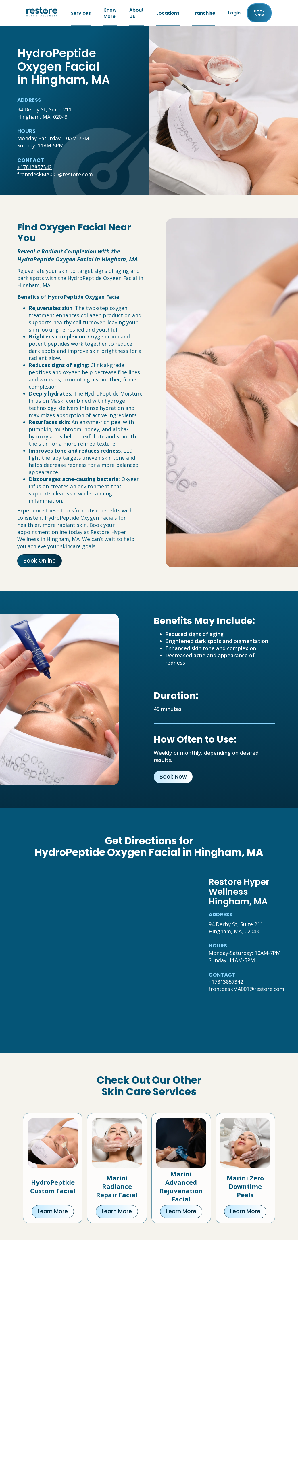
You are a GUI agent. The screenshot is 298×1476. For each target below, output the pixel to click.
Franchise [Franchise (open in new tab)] (203, 13)
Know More (110, 13)
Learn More (53, 1212)
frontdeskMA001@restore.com (55, 175)
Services (81, 13)
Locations (168, 13)
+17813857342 (34, 167)
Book (259, 13)
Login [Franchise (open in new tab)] (234, 13)
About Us (136, 13)
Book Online (39, 561)
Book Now (173, 777)
